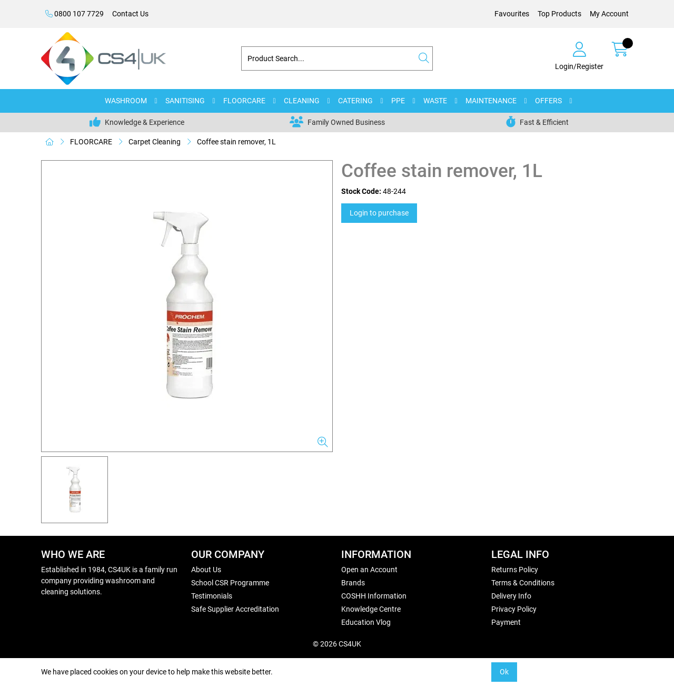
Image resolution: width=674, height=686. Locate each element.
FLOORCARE (244, 100)
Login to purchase (379, 213)
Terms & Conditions (522, 583)
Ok (504, 672)
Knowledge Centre (371, 609)
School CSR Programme (230, 583)
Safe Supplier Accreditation (235, 609)
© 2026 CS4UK (337, 644)
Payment (506, 622)
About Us (206, 569)
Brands (353, 583)
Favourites (511, 13)
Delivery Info (511, 596)
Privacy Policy (514, 609)
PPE (398, 100)
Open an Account (369, 569)
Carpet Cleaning (154, 142)
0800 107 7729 (74, 13)
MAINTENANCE (491, 100)
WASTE (435, 100)
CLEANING (302, 100)
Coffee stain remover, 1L (236, 142)
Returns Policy (514, 569)
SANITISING (185, 100)
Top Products (559, 13)
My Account (609, 13)
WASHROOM (126, 100)
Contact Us (130, 13)
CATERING (355, 100)
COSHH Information (374, 596)
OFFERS (548, 100)
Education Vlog (366, 622)
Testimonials (211, 596)
